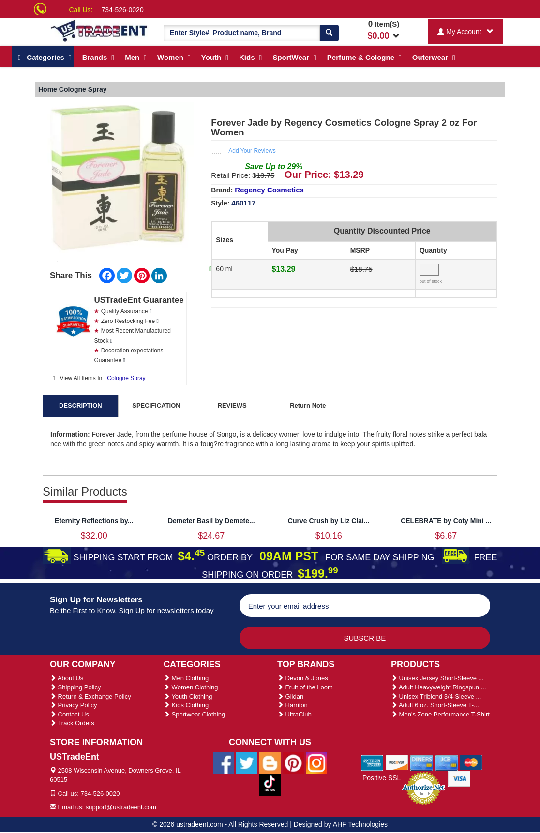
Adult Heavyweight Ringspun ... (438, 687)
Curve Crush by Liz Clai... (329, 521)
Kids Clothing (186, 705)
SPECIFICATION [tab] (156, 405)
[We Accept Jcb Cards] (446, 762)
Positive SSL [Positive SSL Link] (381, 778)
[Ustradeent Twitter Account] (246, 762)
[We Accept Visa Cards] (459, 778)
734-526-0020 (123, 10)
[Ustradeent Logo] (99, 30)
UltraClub (294, 714)
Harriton (292, 705)
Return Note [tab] (308, 405)
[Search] (329, 33)
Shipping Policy (75, 687)
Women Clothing (191, 687)
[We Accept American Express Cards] (372, 762)
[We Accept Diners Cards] (421, 762)
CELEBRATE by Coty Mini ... (446, 521)
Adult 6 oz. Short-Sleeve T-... (435, 705)
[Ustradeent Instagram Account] (316, 762)
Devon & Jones (302, 678)
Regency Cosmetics (269, 190)
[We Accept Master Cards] (471, 762)
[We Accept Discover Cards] (397, 762)
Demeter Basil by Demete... (211, 521)
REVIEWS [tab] (232, 405)
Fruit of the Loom (305, 687)
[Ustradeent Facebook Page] (223, 762)
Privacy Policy (73, 705)
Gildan (290, 696)
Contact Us (69, 714)
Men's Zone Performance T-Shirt (440, 714)
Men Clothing (186, 678)
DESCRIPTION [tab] (80, 405)
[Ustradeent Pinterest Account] (293, 762)
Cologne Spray (126, 378)
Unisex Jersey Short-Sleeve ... (437, 678)
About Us (66, 678)
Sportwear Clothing (194, 714)
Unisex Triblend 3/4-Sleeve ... (436, 696)
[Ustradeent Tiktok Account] (270, 784)
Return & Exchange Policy (90, 696)
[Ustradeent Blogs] (270, 762)
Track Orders (72, 723)
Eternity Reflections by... (94, 521)
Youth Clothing (188, 696)
